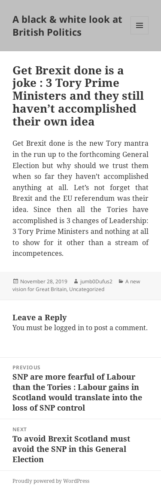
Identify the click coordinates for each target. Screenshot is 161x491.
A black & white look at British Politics (67, 25)
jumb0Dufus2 (96, 281)
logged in (69, 327)
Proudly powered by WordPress (50, 481)
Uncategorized (86, 289)
